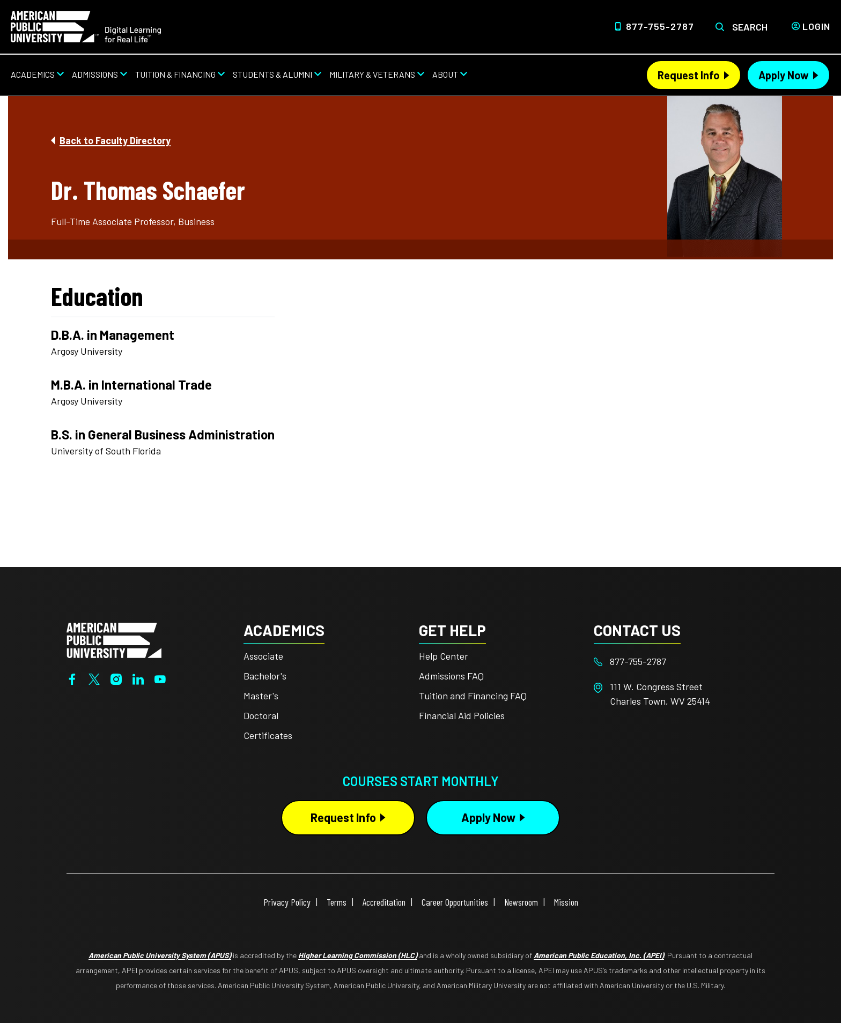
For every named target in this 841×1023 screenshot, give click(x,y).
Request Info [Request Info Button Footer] (343, 817)
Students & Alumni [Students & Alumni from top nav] (272, 74)
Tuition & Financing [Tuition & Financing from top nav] (175, 74)
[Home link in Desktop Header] (86, 26)
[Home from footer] (114, 639)
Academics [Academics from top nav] (33, 74)
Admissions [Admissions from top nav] (95, 74)
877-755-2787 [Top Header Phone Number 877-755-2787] (660, 26)
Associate (263, 656)
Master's (261, 695)
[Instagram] (116, 678)
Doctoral (261, 715)
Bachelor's (265, 676)
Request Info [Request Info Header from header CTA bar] (689, 75)
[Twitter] (94, 678)
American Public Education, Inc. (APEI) (599, 955)
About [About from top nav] (445, 74)
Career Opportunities (455, 902)
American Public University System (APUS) (159, 955)
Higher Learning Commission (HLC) (357, 955)
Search (750, 27)
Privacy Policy (287, 902)
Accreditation (384, 902)
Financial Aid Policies (462, 715)
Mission (566, 902)
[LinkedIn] (138, 678)
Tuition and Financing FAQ (473, 695)
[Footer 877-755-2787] (681, 661)
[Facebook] (72, 678)
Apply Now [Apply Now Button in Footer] (488, 817)
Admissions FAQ (451, 676)
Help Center (443, 656)
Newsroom (521, 902)
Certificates (268, 735)
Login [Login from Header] (816, 26)
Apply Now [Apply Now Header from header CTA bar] (783, 75)
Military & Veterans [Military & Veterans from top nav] (372, 74)
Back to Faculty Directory (115, 140)
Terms (336, 902)
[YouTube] (160, 678)
